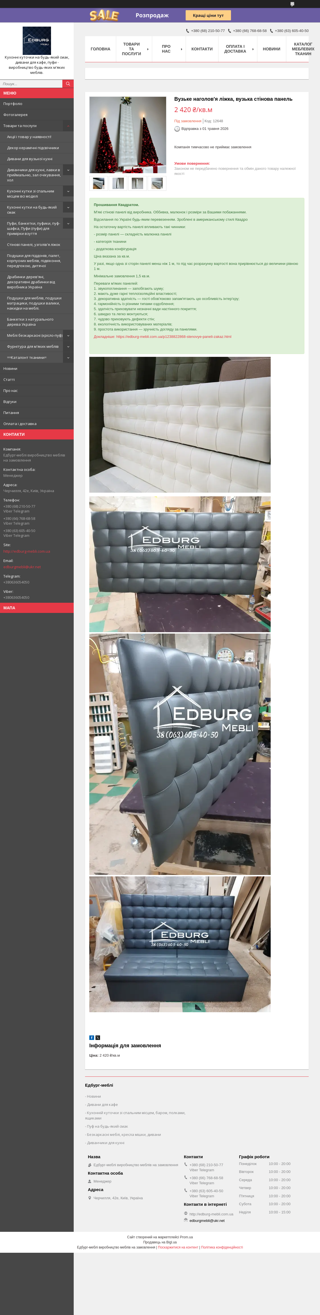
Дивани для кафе (102, 1104)
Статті (9, 379)
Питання (11, 412)
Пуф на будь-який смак (107, 1126)
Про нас (10, 390)
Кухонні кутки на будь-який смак (32, 210)
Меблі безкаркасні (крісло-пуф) (34, 335)
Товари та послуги (20, 125)
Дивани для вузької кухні (29, 158)
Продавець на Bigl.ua (160, 1242)
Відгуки (9, 401)
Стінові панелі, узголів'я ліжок (33, 244)
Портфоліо (12, 103)
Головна (100, 49)
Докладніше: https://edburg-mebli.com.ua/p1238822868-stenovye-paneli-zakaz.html (163, 336)
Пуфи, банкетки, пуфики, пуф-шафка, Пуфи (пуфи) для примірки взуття (33, 228)
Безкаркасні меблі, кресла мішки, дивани (124, 1134)
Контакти (202, 49)
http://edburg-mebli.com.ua (26, 551)
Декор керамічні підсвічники (33, 147)
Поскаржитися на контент (178, 1247)
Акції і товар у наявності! (29, 136)
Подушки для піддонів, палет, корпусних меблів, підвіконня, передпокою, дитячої (34, 260)
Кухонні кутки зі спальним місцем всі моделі (30, 193)
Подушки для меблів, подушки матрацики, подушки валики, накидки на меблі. (34, 303)
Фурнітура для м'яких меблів (33, 346)
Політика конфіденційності (222, 1247)
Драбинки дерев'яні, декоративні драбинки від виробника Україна (31, 281)
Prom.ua (186, 1237)
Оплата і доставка (20, 423)
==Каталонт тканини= (26, 357)
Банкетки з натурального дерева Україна (30, 322)
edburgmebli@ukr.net (22, 566)
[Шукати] (68, 84)
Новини (10, 368)
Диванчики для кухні (105, 1142)
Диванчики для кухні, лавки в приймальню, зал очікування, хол (34, 175)
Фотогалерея (15, 114)
